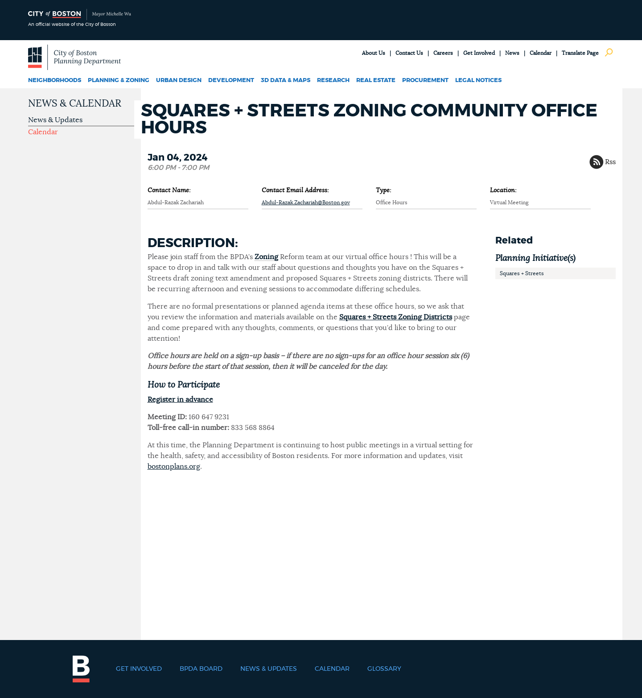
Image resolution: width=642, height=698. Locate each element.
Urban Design (179, 80)
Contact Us (409, 53)
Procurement (425, 80)
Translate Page (580, 53)
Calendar (540, 53)
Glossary (384, 669)
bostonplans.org (174, 466)
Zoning (266, 256)
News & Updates (55, 120)
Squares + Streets (522, 273)
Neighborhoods (54, 80)
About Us (373, 53)
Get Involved (479, 53)
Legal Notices (478, 80)
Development (231, 80)
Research (333, 80)
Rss (610, 161)
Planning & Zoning (118, 80)
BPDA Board (201, 669)
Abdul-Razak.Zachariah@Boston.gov (306, 202)
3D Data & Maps (285, 80)
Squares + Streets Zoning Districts (395, 317)
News (512, 53)
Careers (443, 53)
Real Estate (375, 80)
